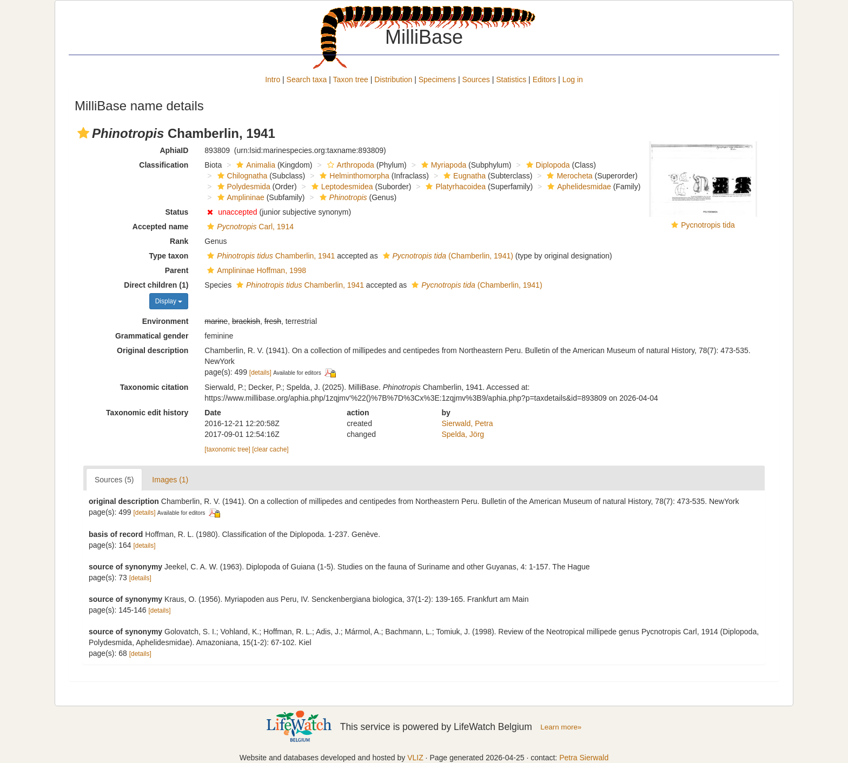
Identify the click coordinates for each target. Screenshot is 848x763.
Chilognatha (241, 175)
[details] (260, 372)
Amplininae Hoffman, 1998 (255, 270)
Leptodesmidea (341, 186)
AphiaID (174, 150)
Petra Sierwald (583, 757)
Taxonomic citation (154, 387)
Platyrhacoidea (454, 186)
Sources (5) (114, 479)
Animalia (254, 165)
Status (177, 212)
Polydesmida (242, 186)
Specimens (437, 79)
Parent (177, 270)
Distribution (393, 79)
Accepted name (160, 226)
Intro (272, 79)
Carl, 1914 (249, 226)
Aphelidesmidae (578, 186)
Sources (475, 79)
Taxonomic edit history (147, 412)
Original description (152, 350)
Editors (544, 79)
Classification (163, 165)
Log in (572, 79)
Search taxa (307, 79)
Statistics (511, 79)
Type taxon (168, 255)
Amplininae (239, 197)
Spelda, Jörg (463, 434)
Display (169, 301)
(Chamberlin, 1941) (446, 255)
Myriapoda (442, 165)
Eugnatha (463, 175)
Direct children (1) (156, 285)
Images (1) (170, 479)
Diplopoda (547, 165)
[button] (83, 133)
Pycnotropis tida (708, 225)
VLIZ (415, 757)
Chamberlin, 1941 (269, 255)
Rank (179, 241)
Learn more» (560, 727)
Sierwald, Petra (467, 423)
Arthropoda (349, 165)
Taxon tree (350, 79)
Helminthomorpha (353, 175)
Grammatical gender (151, 335)
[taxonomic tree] (227, 449)
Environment (165, 321)
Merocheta (568, 175)
